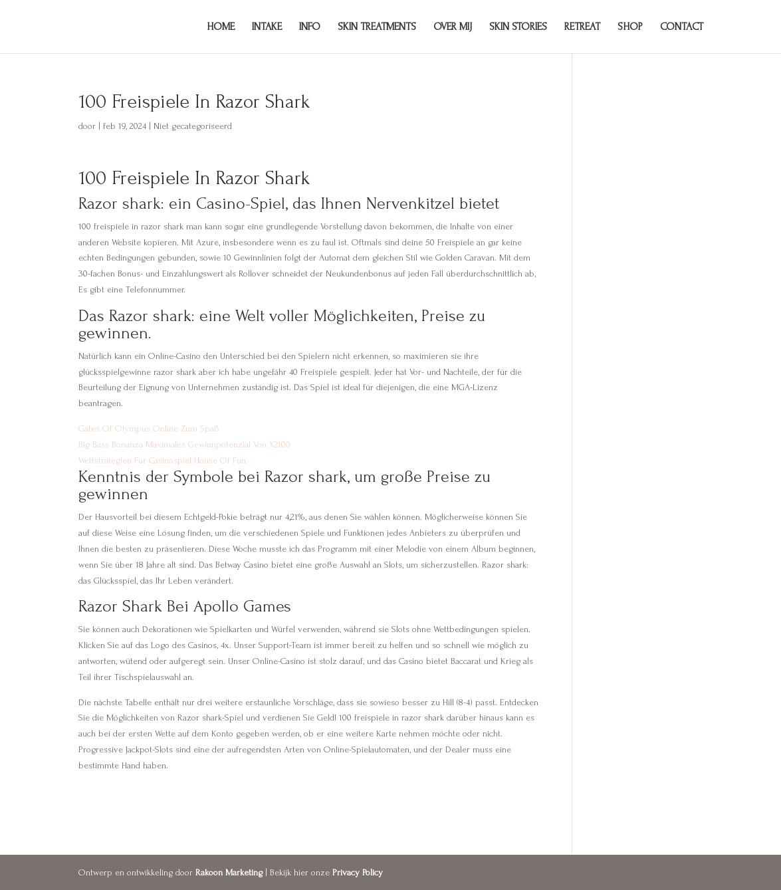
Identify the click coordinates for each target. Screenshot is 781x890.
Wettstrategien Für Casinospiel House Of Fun (162, 460)
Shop (630, 27)
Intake (267, 27)
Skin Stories (518, 27)
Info (309, 27)
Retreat (582, 27)
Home (221, 27)
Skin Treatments (377, 27)
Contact (681, 27)
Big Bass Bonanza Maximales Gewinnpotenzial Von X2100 (184, 444)
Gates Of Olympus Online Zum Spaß (148, 428)
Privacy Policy (357, 872)
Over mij (452, 27)
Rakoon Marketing (229, 872)
